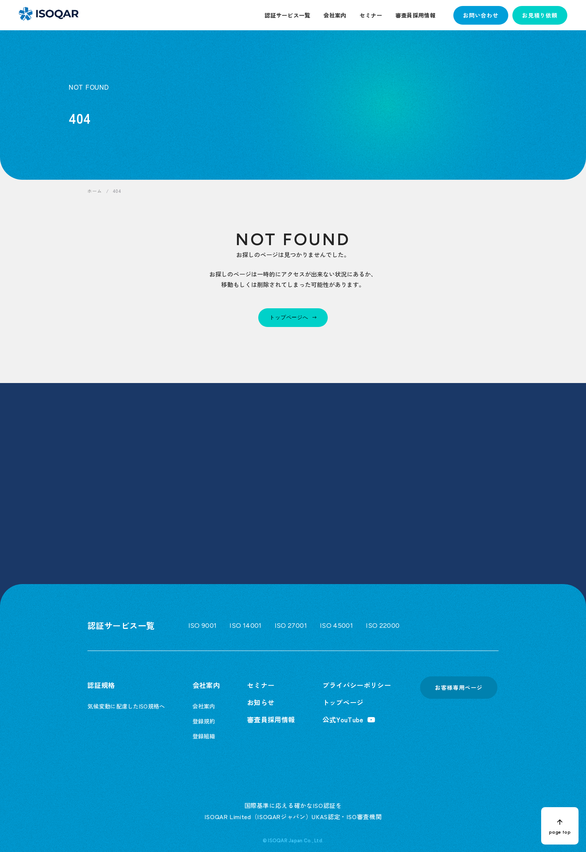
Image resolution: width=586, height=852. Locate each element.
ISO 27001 (291, 625)
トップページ (343, 702)
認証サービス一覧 (287, 15)
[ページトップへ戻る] (560, 826)
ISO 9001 (202, 625)
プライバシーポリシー (357, 685)
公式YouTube (343, 719)
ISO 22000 (383, 625)
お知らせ (260, 702)
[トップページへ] (293, 317)
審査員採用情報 (415, 15)
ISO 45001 (336, 625)
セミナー (371, 15)
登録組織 (203, 736)
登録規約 (203, 721)
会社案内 (334, 15)
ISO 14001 (245, 625)
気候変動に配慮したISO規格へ (126, 706)
